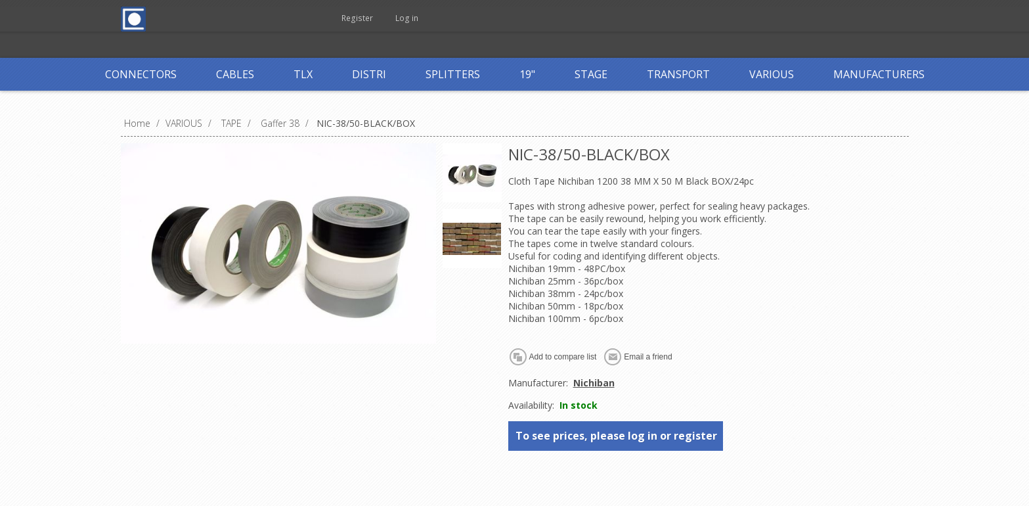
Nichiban (594, 383)
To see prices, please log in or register (616, 435)
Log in (416, 18)
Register (362, 18)
